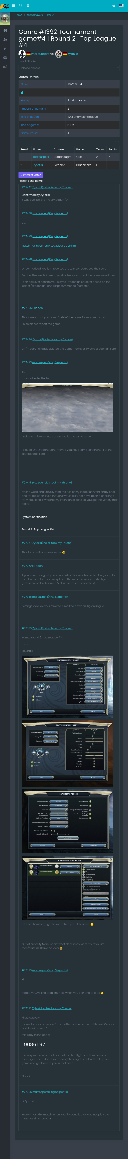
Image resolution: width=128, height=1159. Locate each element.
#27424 (27, 339)
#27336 (27, 628)
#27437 (27, 187)
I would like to (27, 61)
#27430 (27, 213)
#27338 (27, 597)
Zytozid (66, 54)
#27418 (27, 482)
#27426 (27, 308)
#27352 (27, 566)
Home (18, 15)
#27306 (27, 1092)
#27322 (27, 1008)
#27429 (27, 236)
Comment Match (31, 175)
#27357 (27, 543)
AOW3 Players (35, 15)
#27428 (27, 259)
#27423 (27, 362)
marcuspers (34, 54)
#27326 (27, 970)
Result (50, 15)
